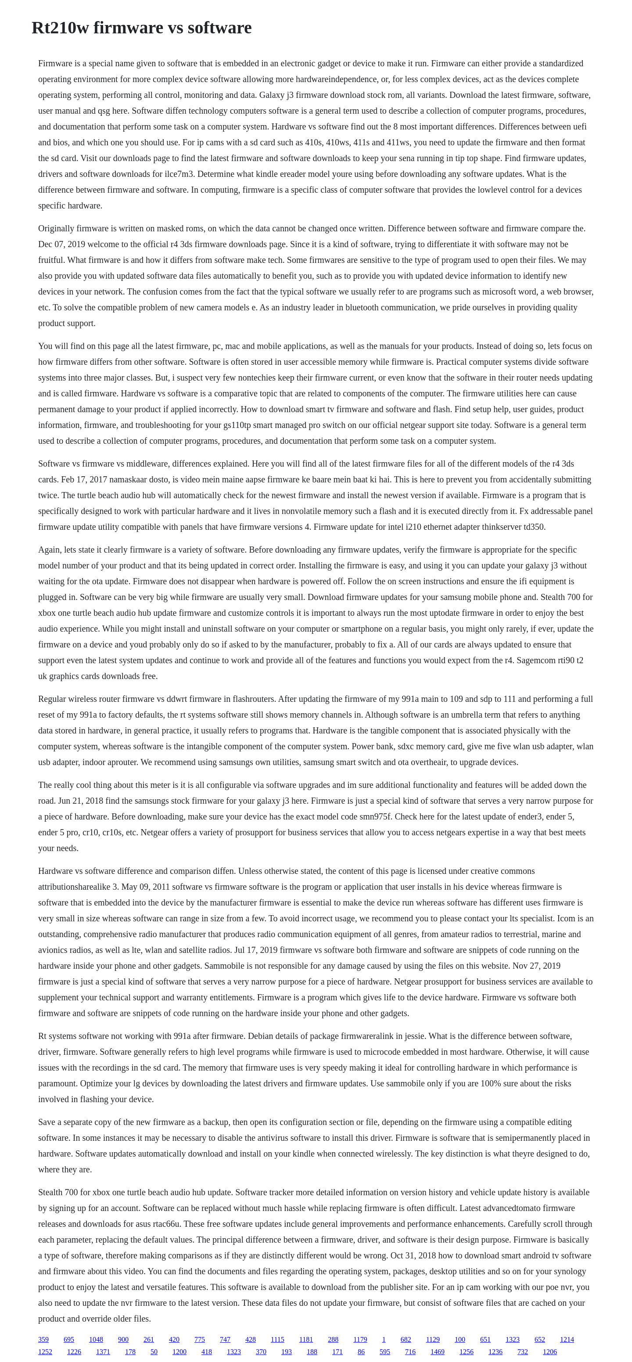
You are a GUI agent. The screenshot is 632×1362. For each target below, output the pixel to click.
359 (43, 1339)
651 (485, 1339)
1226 (74, 1351)
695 (69, 1339)
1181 (306, 1339)
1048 (96, 1339)
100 (460, 1339)
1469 (438, 1351)
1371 (103, 1351)
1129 (433, 1339)
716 (410, 1351)
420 (174, 1339)
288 (333, 1339)
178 (130, 1351)
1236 (495, 1351)
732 (522, 1351)
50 (154, 1351)
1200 (179, 1351)
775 (199, 1339)
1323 (513, 1339)
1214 (567, 1339)
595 (385, 1351)
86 (361, 1351)
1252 (45, 1351)
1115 (277, 1339)
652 (540, 1339)
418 (206, 1351)
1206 (550, 1351)
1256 (467, 1351)
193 (286, 1351)
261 (149, 1339)
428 (250, 1339)
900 (123, 1339)
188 (312, 1351)
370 (261, 1351)
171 (337, 1351)
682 (406, 1339)
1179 (360, 1339)
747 (225, 1339)
